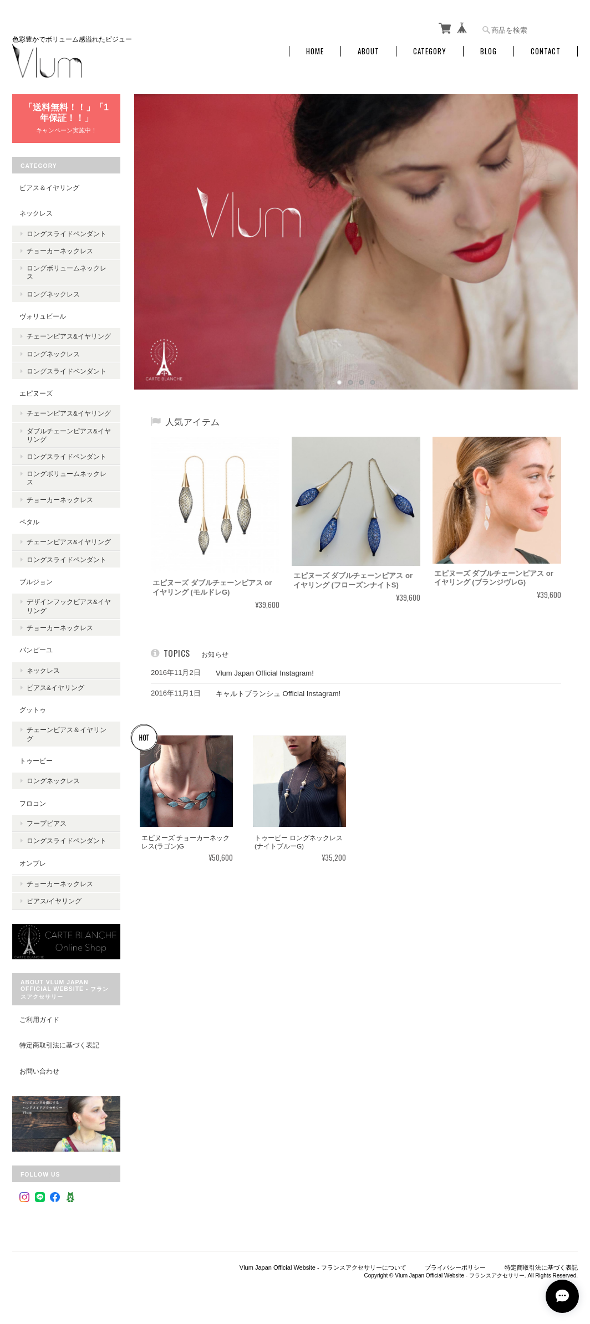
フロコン (32, 803)
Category (429, 51)
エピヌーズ (36, 393)
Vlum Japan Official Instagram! (257, 673)
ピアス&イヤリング (55, 687)
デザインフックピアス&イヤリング (69, 606)
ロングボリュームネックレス (66, 272)
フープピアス (47, 823)
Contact (546, 51)
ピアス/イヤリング (54, 900)
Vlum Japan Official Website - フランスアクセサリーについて (323, 1267)
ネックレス (36, 213)
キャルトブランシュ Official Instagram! (270, 693)
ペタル (29, 521)
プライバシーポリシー (455, 1267)
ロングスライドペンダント (66, 233)
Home (315, 51)
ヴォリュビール (42, 316)
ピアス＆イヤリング (49, 187)
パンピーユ (36, 649)
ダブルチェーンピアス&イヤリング (69, 435)
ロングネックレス (53, 294)
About (368, 51)
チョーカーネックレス (60, 250)
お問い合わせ (39, 1071)
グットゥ (32, 709)
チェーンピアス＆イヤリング (66, 734)
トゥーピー (36, 760)
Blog (488, 51)
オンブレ (32, 863)
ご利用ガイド (39, 1019)
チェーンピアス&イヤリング (69, 336)
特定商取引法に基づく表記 (59, 1045)
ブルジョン (36, 581)
